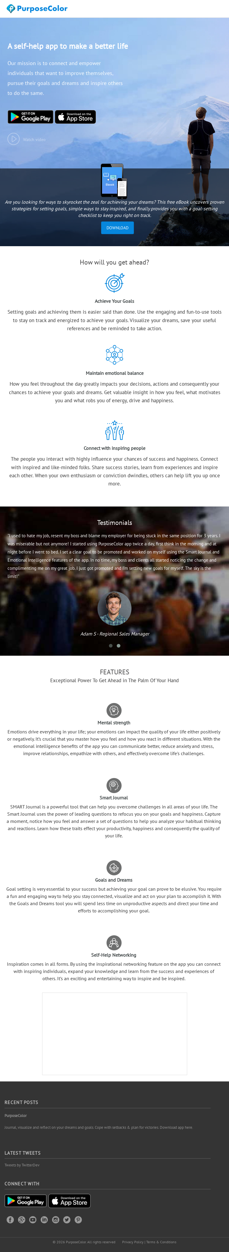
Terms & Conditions (161, 1242)
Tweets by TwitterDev (22, 1165)
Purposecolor (38, 10)
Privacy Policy (133, 1242)
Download (117, 228)
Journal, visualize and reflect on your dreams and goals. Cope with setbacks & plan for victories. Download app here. (99, 1127)
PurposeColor (15, 1115)
